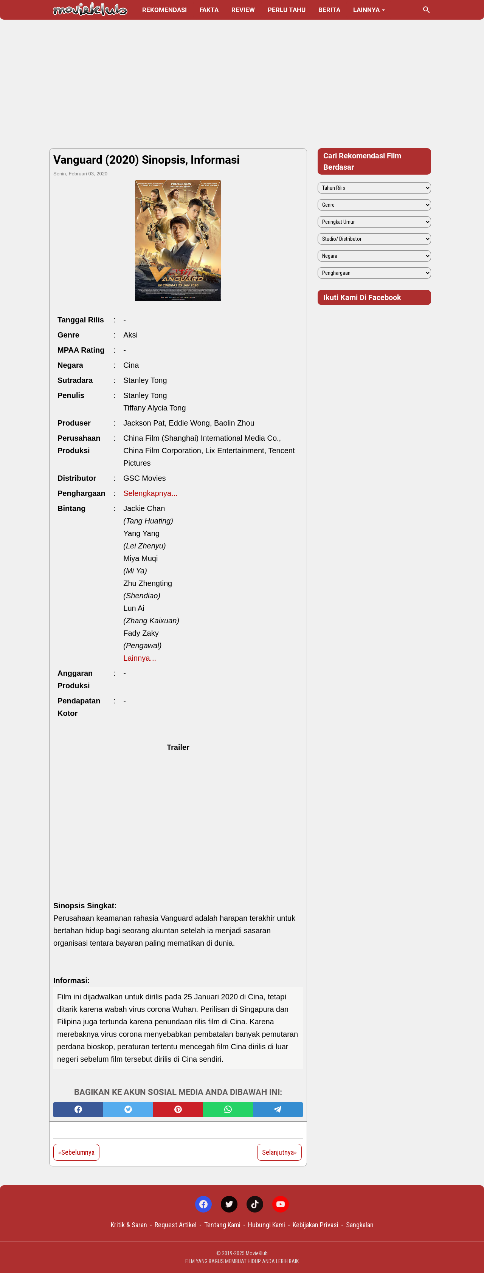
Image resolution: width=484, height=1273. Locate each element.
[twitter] (128, 1109)
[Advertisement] (242, 84)
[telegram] (278, 1109)
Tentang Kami (222, 1225)
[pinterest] (178, 1109)
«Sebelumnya (76, 1152)
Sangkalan (360, 1225)
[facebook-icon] (203, 1204)
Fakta (209, 10)
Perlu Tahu (287, 10)
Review (243, 10)
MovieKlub (257, 1253)
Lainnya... (139, 658)
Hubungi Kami (266, 1225)
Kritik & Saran (129, 1225)
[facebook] (78, 1109)
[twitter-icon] (229, 1204)
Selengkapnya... (150, 493)
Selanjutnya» (279, 1152)
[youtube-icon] (280, 1204)
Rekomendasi (164, 10)
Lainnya (366, 10)
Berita (329, 10)
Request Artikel (176, 1225)
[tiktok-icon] (255, 1204)
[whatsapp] (228, 1109)
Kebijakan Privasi (315, 1225)
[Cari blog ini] (426, 9)
